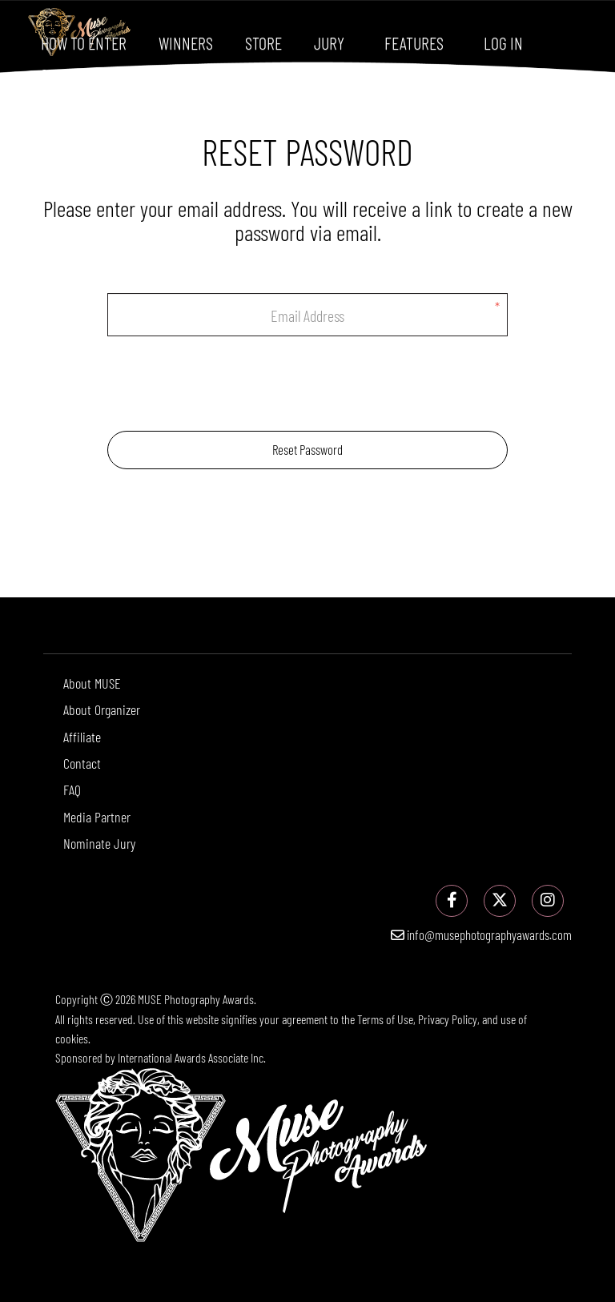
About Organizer (101, 709)
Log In (503, 42)
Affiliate (82, 736)
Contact (82, 763)
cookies (71, 1038)
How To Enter (84, 42)
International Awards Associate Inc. (192, 1057)
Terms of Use (385, 1019)
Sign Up (64, 74)
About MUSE (92, 683)
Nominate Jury (99, 843)
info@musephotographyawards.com (481, 934)
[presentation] (307, 383)
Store (263, 42)
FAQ (72, 789)
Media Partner (97, 817)
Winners (186, 42)
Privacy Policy (447, 1019)
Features (414, 42)
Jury (329, 42)
